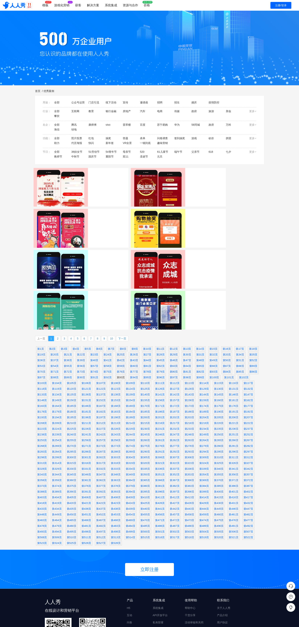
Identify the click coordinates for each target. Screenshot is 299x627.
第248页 (189, 391)
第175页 (219, 362)
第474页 (204, 476)
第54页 (54, 322)
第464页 (57, 476)
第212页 (101, 379)
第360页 (71, 436)
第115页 (219, 339)
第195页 (71, 373)
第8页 (123, 305)
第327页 (248, 419)
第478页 (42, 482)
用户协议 (222, 579)
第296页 (233, 408)
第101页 (229, 333)
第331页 (86, 425)
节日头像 (228, 277)
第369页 (204, 436)
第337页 (174, 425)
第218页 (189, 379)
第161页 (233, 356)
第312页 (248, 413)
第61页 (147, 322)
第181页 (86, 368)
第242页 (101, 391)
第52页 (253, 316)
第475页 (219, 476)
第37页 (54, 316)
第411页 (160, 453)
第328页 (42, 425)
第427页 (174, 459)
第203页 (189, 373)
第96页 (160, 333)
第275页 (145, 402)
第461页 (233, 471)
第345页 (71, 431)
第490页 (219, 482)
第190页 (219, 368)
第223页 (42, 385)
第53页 (41, 322)
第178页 (42, 368)
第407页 (101, 453)
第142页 (174, 351)
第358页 (42, 436)
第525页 (71, 499)
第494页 (57, 488)
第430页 (219, 459)
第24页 (107, 311)
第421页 (86, 459)
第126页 (160, 345)
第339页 (204, 425)
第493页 (42, 488)
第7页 (111, 305)
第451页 (86, 471)
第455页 (145, 471)
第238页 (42, 391)
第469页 (130, 476)
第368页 (189, 436)
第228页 (116, 385)
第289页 (130, 408)
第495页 (71, 488)
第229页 (130, 385)
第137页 (101, 351)
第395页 (145, 448)
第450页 (71, 471)
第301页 (86, 413)
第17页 (240, 305)
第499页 (130, 488)
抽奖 (236, 216)
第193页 (42, 373)
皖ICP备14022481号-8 (128, 621)
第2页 (52, 305)
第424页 (130, 459)
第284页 (57, 408)
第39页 (81, 316)
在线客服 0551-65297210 (232, 600)
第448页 (42, 471)
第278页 (189, 402)
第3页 (64, 305)
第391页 (86, 448)
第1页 (40, 305)
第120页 (71, 345)
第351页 (160, 431)
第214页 (130, 379)
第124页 (130, 345)
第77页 (134, 328)
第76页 (121, 328)
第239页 (57, 391)
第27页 (147, 311)
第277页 (174, 402)
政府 (63, 216)
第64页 (187, 322)
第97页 (174, 333)
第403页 (42, 453)
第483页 (116, 482)
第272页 (101, 402)
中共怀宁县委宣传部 (106, 277)
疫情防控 (100, 281)
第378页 (116, 442)
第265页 (219, 396)
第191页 (233, 368)
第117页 (248, 339)
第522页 (248, 493)
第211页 (86, 379)
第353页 (189, 431)
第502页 (174, 488)
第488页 (189, 482)
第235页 (219, 385)
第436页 (86, 465)
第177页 (248, 362)
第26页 (134, 311)
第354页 (204, 431)
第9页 (134, 305)
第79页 (160, 328)
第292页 (174, 408)
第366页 (160, 436)
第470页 (145, 476)
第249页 (204, 391)
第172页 (174, 362)
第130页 (219, 345)
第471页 (160, 476)
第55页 (68, 322)
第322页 (174, 419)
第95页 (147, 333)
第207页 (248, 373)
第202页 (174, 373)
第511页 (86, 493)
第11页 (160, 305)
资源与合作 (130, 5)
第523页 (42, 499)
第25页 (121, 311)
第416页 (233, 453)
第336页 (160, 425)
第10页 (147, 305)
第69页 (253, 322)
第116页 (233, 339)
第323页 (189, 419)
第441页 (160, 465)
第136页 (86, 351)
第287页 (101, 408)
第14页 (200, 305)
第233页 (189, 385)
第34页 (240, 311)
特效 (110, 281)
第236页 (233, 385)
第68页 (240, 322)
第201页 (160, 373)
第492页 (248, 482)
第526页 (86, 499)
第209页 (57, 379)
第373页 (42, 442)
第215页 (145, 379)
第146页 (233, 351)
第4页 (75, 305)
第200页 (145, 373)
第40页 (94, 316)
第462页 (248, 471)
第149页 (57, 356)
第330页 (71, 425)
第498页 (116, 488)
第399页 (204, 448)
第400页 (219, 448)
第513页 (116, 493)
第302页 (101, 413)
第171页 (160, 362)
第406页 (86, 453)
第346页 (86, 431)
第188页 (189, 368)
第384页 (204, 442)
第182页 (101, 368)
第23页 (94, 311)
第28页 (160, 311)
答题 (70, 216)
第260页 (145, 396)
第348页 (116, 431)
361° (214, 216)
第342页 (248, 425)
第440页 (145, 465)
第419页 (57, 459)
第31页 (200, 311)
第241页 (86, 391)
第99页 (200, 333)
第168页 (116, 362)
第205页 (219, 373)
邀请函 (111, 216)
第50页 (227, 316)
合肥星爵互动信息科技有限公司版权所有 (89, 621)
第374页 (57, 442)
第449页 (57, 471)
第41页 (107, 316)
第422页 (101, 459)
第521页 (233, 493)
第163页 (42, 362)
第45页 (160, 316)
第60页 (134, 322)
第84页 (227, 328)
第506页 (233, 488)
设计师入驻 (191, 593)
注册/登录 (281, 5)
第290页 (145, 408)
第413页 (189, 453)
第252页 (248, 391)
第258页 (116, 396)
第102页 (244, 333)
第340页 (219, 425)
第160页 (219, 356)
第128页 (189, 345)
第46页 (174, 316)
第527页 (101, 499)
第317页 (101, 419)
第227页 (101, 385)
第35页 (253, 311)
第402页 (248, 448)
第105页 (71, 339)
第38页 (68, 316)
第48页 (200, 316)
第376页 (86, 442)
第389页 (57, 448)
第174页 (204, 362)
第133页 (42, 351)
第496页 (86, 488)
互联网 (71, 277)
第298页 (42, 413)
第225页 (71, 385)
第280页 (219, 402)
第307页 (174, 413)
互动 (129, 571)
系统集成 (111, 5)
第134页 (57, 351)
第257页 (101, 396)
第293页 (189, 408)
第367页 (174, 436)
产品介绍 (222, 571)
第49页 (213, 316)
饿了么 (52, 277)
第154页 (130, 356)
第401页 (233, 448)
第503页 (189, 488)
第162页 (248, 356)
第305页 (145, 413)
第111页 (160, 339)
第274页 (130, 402)
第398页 (189, 448)
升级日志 (222, 586)
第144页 (204, 351)
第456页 (160, 471)
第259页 (130, 396)
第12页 (174, 305)
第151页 (86, 356)
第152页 (101, 356)
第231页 (160, 385)
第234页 (204, 385)
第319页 (130, 419)
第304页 (130, 413)
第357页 (248, 431)
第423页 (116, 459)
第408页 (116, 453)
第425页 (145, 459)
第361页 (86, 436)
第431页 (233, 459)
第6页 (99, 305)
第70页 (41, 328)
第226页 (86, 385)
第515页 (145, 493)
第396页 (160, 448)
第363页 (116, 436)
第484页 (130, 482)
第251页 (233, 391)
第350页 (145, 431)
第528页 (116, 499)
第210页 (71, 379)
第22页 (81, 311)
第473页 (189, 476)
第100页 (214, 333)
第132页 (248, 345)
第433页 (42, 465)
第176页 (233, 362)
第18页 (253, 305)
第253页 (42, 396)
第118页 (42, 345)
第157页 (174, 356)
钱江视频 (216, 277)
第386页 (233, 442)
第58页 (107, 322)
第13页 (187, 305)
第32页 (213, 311)
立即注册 (149, 526)
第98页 (187, 333)
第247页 (174, 391)
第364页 (130, 436)
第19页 (41, 311)
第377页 (101, 442)
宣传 (56, 216)
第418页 (42, 459)
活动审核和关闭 (194, 579)
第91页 (94, 333)
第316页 (86, 419)
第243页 (116, 391)
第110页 (145, 339)
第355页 (219, 431)
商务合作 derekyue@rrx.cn (233, 593)
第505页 (219, 488)
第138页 (116, 351)
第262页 (174, 396)
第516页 (160, 493)
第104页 (57, 339)
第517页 (174, 493)
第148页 (42, 356)
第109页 (130, 339)
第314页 (57, 419)
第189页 (204, 368)
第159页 (204, 356)
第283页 (42, 408)
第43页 (134, 316)
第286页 (86, 408)
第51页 (240, 316)
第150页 (71, 356)
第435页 (71, 465)
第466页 (86, 476)
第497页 (101, 488)
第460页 (219, 471)
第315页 (71, 419)
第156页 (160, 356)
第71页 (54, 328)
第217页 (174, 379)
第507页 (248, 488)
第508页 (42, 493)
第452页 (101, 471)
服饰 (229, 216)
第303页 (116, 413)
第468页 (116, 476)
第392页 (101, 448)
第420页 (71, 459)
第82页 (200, 328)
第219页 (204, 379)
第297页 (248, 408)
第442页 (174, 465)
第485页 (145, 482)
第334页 (130, 425)
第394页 (130, 448)
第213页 (116, 379)
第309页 (204, 413)
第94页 (134, 333)
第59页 (121, 322)
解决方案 (93, 5)
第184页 (130, 368)
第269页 (57, 402)
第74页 (94, 328)
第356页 (233, 431)
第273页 (116, 402)
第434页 (57, 465)
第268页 (42, 402)
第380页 (145, 442)
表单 (77, 216)
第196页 (86, 373)
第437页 (101, 465)
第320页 (145, 419)
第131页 (233, 345)
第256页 (86, 396)
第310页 (219, 413)
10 (111, 295)
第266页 (233, 396)
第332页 (101, 425)
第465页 (71, 476)
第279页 (204, 402)
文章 (129, 593)
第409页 (130, 453)
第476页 (233, 476)
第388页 (42, 448)
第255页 (71, 396)
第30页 (187, 311)
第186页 (160, 368)
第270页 (71, 402)
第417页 (248, 453)
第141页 (160, 351)
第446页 (233, 465)
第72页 (68, 328)
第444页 (204, 465)
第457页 (174, 471)
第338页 (189, 425)
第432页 (248, 459)
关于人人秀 (223, 564)
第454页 (130, 471)
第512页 (101, 493)
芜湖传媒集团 (44, 216)
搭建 (129, 600)
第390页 (71, 448)
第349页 (130, 431)
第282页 (248, 402)
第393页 (116, 448)
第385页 (219, 442)
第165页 (71, 362)
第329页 (57, 425)
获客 (78, 5)
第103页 (42, 339)
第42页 (121, 316)
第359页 (57, 436)
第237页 (248, 385)
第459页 (204, 471)
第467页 (101, 476)
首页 (37, 91)
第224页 (57, 385)
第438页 (116, 465)
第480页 (71, 482)
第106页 (86, 339)
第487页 (174, 482)
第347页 (101, 431)
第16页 (227, 305)
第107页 (101, 339)
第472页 (174, 476)
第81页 (187, 328)
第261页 (160, 396)
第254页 (57, 396)
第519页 (204, 493)
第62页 (160, 322)
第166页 (86, 362)
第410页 (145, 453)
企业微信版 (159, 586)
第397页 (174, 448)
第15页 (213, 305)
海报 (129, 586)
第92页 (107, 333)
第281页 (233, 402)
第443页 (189, 465)
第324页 (204, 419)
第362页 (101, 436)
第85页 (240, 328)
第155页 (145, 356)
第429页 (204, 459)
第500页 (145, 488)
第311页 (233, 413)
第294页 (204, 408)
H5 (128, 564)
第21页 (68, 311)
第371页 (233, 436)
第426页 (160, 459)
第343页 (42, 431)
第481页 (86, 482)
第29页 (174, 311)
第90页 (81, 333)
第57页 (94, 322)
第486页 (160, 482)
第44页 (147, 316)
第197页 (101, 373)
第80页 (174, 328)
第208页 (42, 379)
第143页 (189, 351)
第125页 (145, 345)
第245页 (145, 391)
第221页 (233, 379)
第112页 (174, 339)
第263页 (189, 396)
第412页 (174, 453)
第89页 (68, 333)
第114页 (204, 339)
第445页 (219, 465)
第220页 (219, 379)
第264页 (204, 396)
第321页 (160, 419)
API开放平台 (160, 571)
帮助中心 (190, 564)
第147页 (248, 351)
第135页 (71, 351)
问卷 (129, 579)
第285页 (71, 408)
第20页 (54, 311)
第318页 (116, 419)
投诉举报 (190, 586)
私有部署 (158, 579)
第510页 (71, 493)
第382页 (174, 442)
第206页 (233, 373)
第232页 (174, 385)
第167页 (101, 362)
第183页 (116, 368)
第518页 (189, 493)
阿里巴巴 (42, 277)
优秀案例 (48, 91)
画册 (129, 607)
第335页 (145, 425)
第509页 (57, 493)
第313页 (42, 419)
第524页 (57, 499)
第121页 (86, 345)
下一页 (122, 295)
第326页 (233, 419)
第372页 (248, 436)
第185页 (145, 368)
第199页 (130, 373)
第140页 (145, 351)
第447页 (248, 465)
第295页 (219, 408)
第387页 (248, 442)
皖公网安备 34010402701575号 (206, 621)
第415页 (219, 453)
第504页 (204, 488)
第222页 (248, 379)
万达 (156, 216)
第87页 (41, 333)
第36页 (41, 316)
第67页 (227, 322)
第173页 (189, 362)
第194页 (57, 373)
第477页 (248, 476)
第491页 (233, 482)
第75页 (107, 328)
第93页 (121, 333)
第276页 (160, 402)
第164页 (57, 362)
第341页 (233, 425)
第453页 (116, 471)
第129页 (204, 345)
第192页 (248, 368)
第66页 (213, 322)
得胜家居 (100, 216)
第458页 (189, 471)
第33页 (227, 311)
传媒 (196, 277)
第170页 (145, 362)
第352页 (174, 431)
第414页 (204, 453)
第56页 (81, 322)
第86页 (253, 328)
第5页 (87, 305)
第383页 (189, 442)
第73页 (81, 328)
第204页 (204, 373)
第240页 (71, 391)
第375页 (71, 442)
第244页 (130, 391)
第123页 (116, 345)
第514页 (130, 493)
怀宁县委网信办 (127, 277)
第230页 (145, 385)
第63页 (174, 322)
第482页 (101, 482)
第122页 (101, 345)
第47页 (187, 316)
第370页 (219, 436)
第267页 (248, 396)
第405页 (71, 453)
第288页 (116, 408)
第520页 (219, 493)
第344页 (57, 431)
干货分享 (190, 571)
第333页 (116, 425)
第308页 (189, 413)
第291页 (160, 408)
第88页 (54, 333)
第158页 (189, 356)
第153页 (116, 356)
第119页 (57, 345)
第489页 (204, 482)
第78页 (147, 328)
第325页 (219, 419)
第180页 (71, 368)
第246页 (160, 391)
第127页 (174, 345)
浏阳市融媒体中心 (163, 277)
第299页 (57, 413)
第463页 (42, 476)
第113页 (189, 339)
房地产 (171, 216)
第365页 (145, 436)
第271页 (86, 402)
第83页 (213, 328)
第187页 (174, 368)
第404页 (57, 453)
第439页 (130, 465)
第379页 (130, 442)
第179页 (57, 368)
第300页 (71, 413)
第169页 (130, 362)
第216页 (160, 379)
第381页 (160, 442)
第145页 (219, 351)
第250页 (219, 391)
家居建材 (121, 216)
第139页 (130, 351)
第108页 (116, 339)
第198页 (116, 373)
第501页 (160, 488)
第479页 (57, 482)
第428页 (189, 459)
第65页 (200, 322)
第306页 (160, 413)
